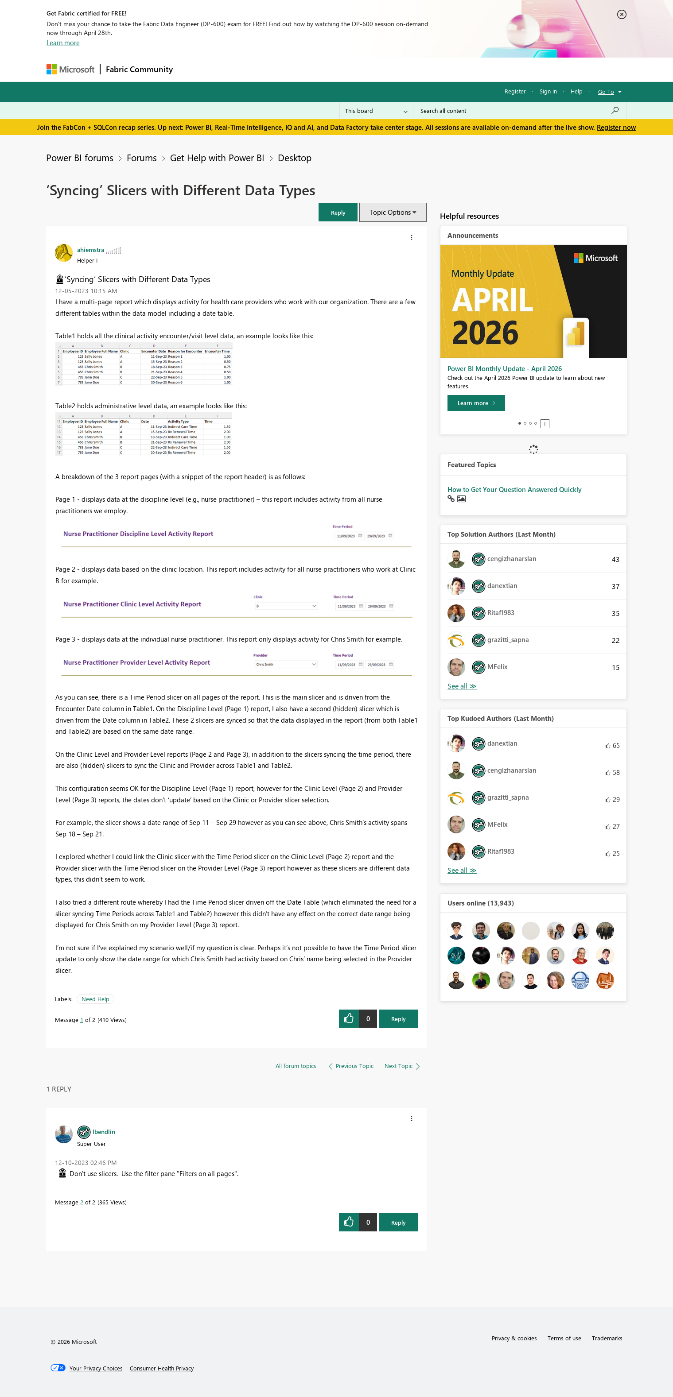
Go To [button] (606, 91)
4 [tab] (535, 423)
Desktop (294, 157)
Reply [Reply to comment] (398, 1222)
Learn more (63, 42)
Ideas (268, 69)
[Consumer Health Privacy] (162, 1368)
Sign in (548, 91)
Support (418, 69)
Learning (381, 69)
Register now (616, 127)
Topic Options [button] (390, 212)
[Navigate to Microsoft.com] (70, 69)
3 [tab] (530, 423)
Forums (192, 69)
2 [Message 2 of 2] (81, 1202)
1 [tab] (519, 423)
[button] (338, 212)
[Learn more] (476, 403)
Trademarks (607, 1338)
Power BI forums (79, 157)
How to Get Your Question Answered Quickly (514, 489)
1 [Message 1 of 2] (81, 1019)
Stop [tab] (545, 423)
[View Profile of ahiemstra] (90, 249)
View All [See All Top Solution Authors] (462, 686)
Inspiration (231, 69)
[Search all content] (520, 110)
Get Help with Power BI (217, 157)
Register (515, 91)
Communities (307, 69)
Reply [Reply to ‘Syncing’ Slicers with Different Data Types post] (398, 1018)
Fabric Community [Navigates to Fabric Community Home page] (139, 69)
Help (577, 91)
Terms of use (564, 1338)
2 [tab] (525, 423)
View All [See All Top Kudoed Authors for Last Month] (462, 870)
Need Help (95, 999)
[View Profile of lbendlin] (104, 1131)
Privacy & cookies (514, 1338)
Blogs (347, 69)
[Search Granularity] (376, 110)
